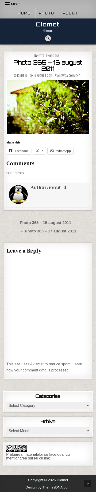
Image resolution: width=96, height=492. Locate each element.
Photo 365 (52, 56)
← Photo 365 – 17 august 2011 (48, 231)
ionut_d (22, 75)
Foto (41, 56)
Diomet (48, 24)
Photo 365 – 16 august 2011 (47, 65)
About (70, 13)
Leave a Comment (69, 75)
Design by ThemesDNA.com (48, 487)
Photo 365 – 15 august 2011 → (48, 222)
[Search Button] (48, 38)
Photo (46, 13)
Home (24, 13)
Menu (15, 4)
